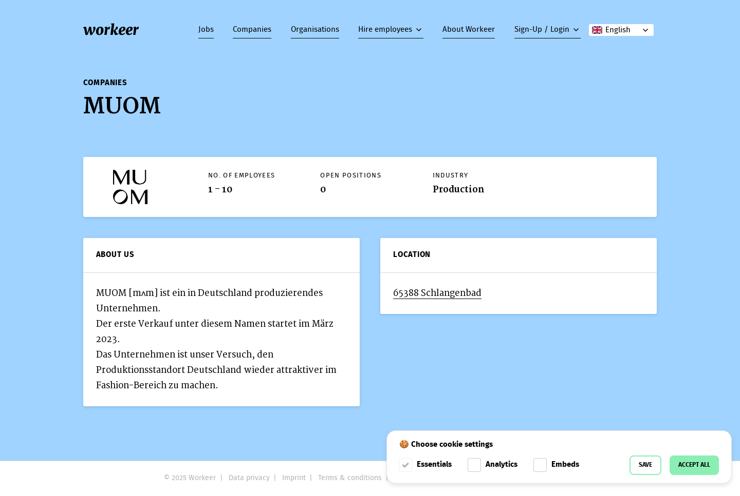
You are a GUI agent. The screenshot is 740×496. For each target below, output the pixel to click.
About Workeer (468, 30)
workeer (111, 30)
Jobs (206, 30)
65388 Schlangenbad (437, 293)
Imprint (294, 478)
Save (645, 465)
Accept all (694, 465)
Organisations (315, 30)
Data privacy (249, 478)
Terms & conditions (350, 478)
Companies (252, 30)
